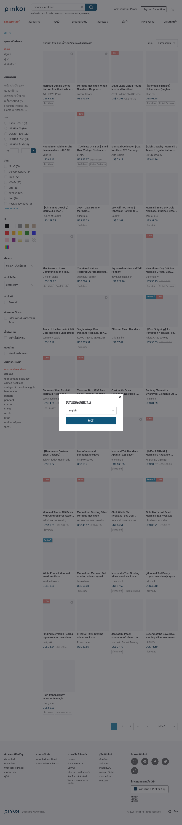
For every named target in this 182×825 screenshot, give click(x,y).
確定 (91, 420)
